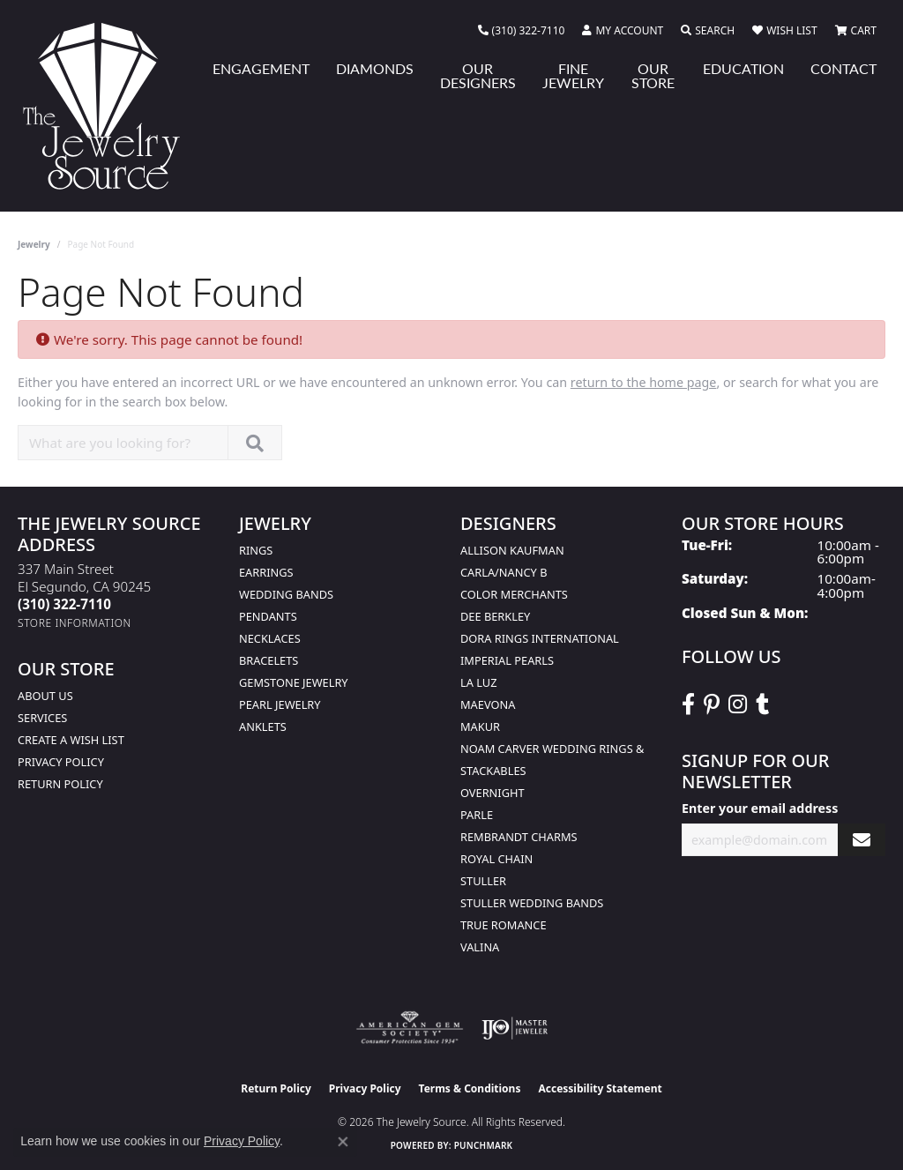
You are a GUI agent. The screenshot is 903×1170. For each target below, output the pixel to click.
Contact (843, 68)
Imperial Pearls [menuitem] (507, 660)
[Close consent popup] (343, 1141)
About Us (45, 696)
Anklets (263, 726)
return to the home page (644, 382)
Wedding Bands (286, 594)
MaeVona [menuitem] (487, 704)
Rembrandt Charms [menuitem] (519, 837)
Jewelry (34, 244)
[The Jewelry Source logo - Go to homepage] (108, 106)
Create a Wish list (71, 740)
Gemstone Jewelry (293, 682)
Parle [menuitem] (476, 815)
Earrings (266, 572)
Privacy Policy (61, 762)
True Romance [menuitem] (503, 925)
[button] (622, 31)
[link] (521, 31)
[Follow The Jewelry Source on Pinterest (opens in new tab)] (712, 704)
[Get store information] (74, 622)
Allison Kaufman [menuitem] (512, 550)
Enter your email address (760, 808)
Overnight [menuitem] (492, 793)
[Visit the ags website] (409, 1028)
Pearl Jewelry (280, 704)
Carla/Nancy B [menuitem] (503, 572)
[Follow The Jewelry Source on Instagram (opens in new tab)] (737, 704)
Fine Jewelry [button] (573, 75)
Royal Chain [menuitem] (496, 859)
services (42, 718)
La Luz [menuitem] (478, 682)
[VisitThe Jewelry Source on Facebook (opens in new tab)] (688, 704)
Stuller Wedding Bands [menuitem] (531, 903)
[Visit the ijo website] (514, 1028)
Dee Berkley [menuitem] (495, 616)
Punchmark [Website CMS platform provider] (483, 1145)
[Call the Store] (64, 604)
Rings (255, 550)
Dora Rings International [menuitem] (539, 638)
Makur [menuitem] (480, 726)
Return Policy (60, 784)
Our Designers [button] (478, 75)
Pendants (268, 616)
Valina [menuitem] (479, 947)
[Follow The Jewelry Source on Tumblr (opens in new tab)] (762, 704)
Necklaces (270, 638)
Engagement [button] (261, 68)
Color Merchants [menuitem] (514, 594)
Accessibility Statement (599, 1088)
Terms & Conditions (470, 1088)
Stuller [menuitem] (483, 881)
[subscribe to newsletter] (861, 839)
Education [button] (743, 68)
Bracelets (268, 660)
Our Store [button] (653, 75)
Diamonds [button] (375, 68)
